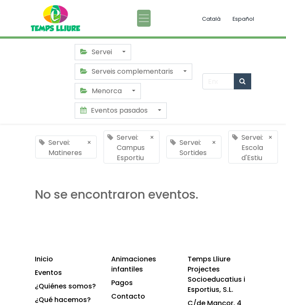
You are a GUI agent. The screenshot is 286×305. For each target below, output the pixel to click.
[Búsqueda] (242, 81)
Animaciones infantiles (133, 264)
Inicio (44, 259)
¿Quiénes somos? (65, 286)
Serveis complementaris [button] (127, 71)
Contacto (128, 296)
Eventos (48, 272)
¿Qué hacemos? (63, 300)
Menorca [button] (101, 91)
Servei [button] (97, 52)
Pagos (122, 283)
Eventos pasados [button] (114, 110)
